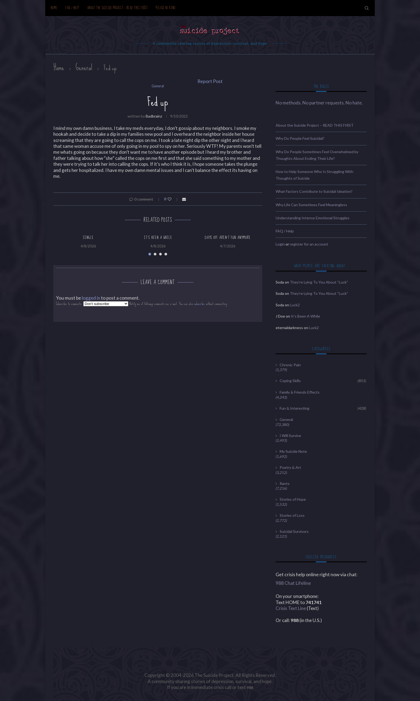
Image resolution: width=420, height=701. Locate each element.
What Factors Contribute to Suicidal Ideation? (314, 191)
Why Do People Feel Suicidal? (300, 138)
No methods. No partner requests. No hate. (319, 102)
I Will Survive (290, 435)
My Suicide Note (293, 451)
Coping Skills (323, 380)
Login (280, 244)
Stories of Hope (293, 499)
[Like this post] (173, 199)
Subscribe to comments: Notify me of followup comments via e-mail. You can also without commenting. (142, 303)
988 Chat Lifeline (293, 583)
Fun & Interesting (323, 408)
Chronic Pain (290, 365)
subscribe (199, 304)
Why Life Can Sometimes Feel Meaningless (311, 204)
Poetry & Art (290, 467)
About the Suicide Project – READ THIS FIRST (117, 8)
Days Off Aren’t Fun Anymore (228, 237)
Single (88, 237)
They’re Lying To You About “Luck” (319, 282)
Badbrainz (154, 116)
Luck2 (295, 305)
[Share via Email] (184, 199)
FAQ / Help (72, 8)
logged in (91, 298)
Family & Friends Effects (300, 392)
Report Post (210, 81)
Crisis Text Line (291, 608)
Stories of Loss (292, 515)
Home (54, 8)
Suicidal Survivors (294, 531)
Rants (285, 483)
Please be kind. (166, 8)
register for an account (309, 244)
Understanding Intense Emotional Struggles (313, 218)
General (84, 67)
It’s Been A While (158, 237)
